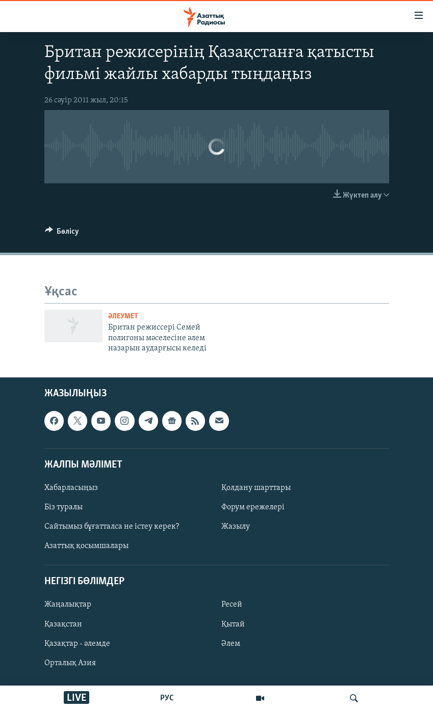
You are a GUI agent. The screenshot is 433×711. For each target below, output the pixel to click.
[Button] (62, 233)
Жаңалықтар (67, 605)
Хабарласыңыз (71, 488)
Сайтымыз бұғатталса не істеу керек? (111, 527)
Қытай (233, 624)
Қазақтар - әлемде (77, 644)
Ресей (231, 605)
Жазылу (235, 527)
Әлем (230, 644)
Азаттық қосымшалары (86, 546)
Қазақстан (63, 624)
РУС (167, 698)
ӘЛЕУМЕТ (123, 316)
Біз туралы (63, 507)
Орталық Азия (70, 663)
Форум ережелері (253, 507)
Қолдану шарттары (256, 488)
